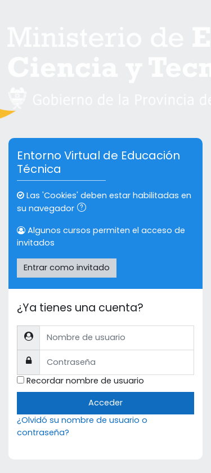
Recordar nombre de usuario (85, 380)
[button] (84, 209)
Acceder (105, 402)
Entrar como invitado (67, 267)
